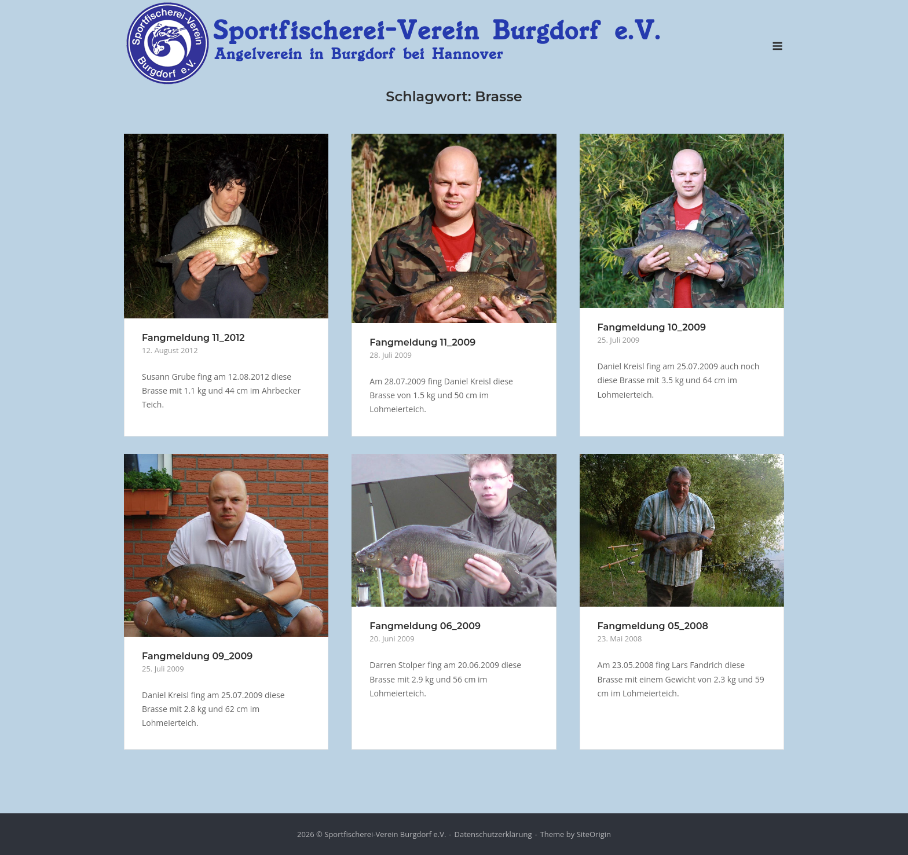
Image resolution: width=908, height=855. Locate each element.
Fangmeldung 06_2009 (425, 625)
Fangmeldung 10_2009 (652, 326)
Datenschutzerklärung (493, 833)
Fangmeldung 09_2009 (197, 655)
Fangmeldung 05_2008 (653, 625)
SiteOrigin (594, 833)
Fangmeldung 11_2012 (193, 337)
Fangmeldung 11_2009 (422, 341)
